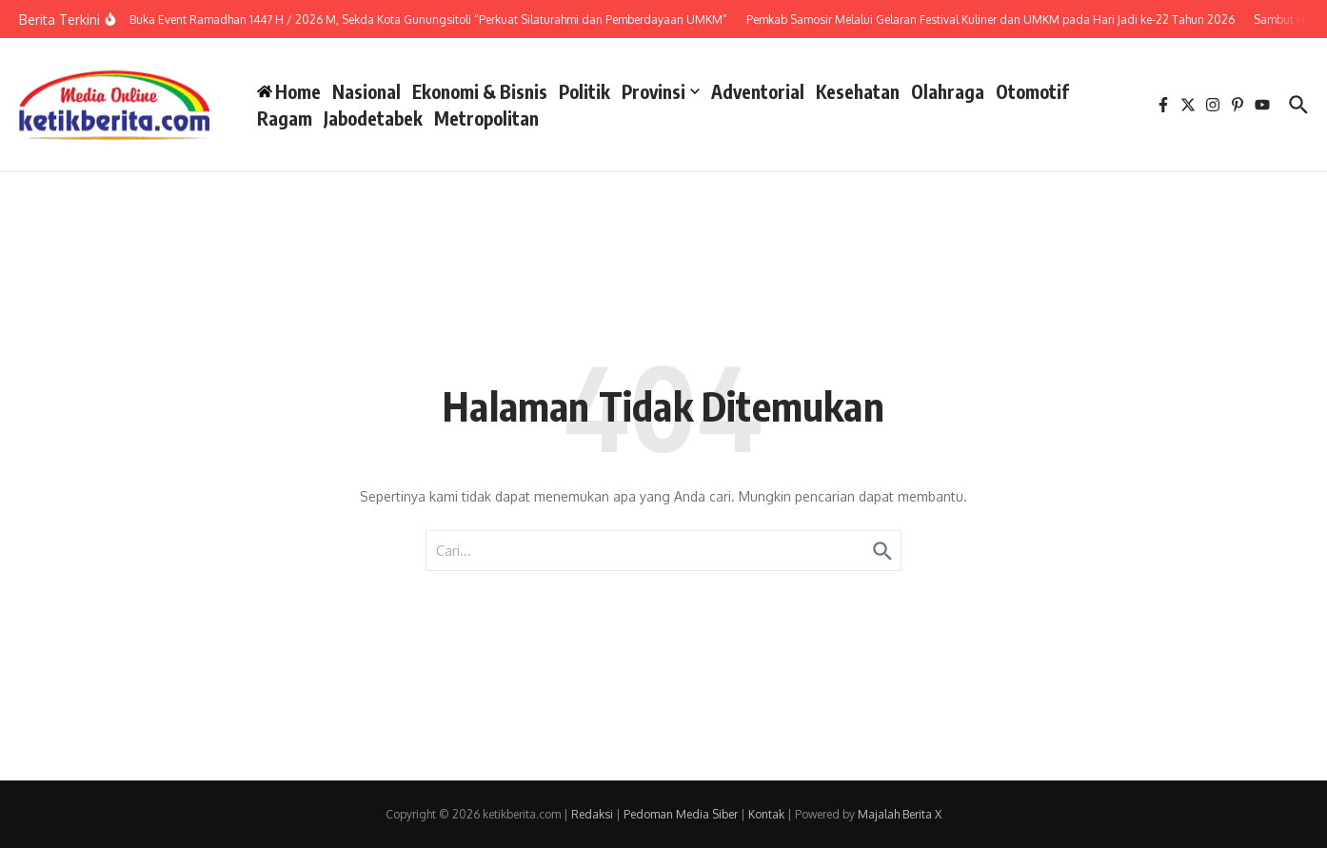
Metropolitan (486, 118)
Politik (584, 91)
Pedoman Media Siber (681, 814)
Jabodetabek (373, 118)
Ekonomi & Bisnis (479, 91)
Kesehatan (858, 91)
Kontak (766, 814)
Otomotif (1032, 91)
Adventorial (757, 91)
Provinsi (661, 91)
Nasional (366, 91)
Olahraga (947, 91)
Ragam (284, 118)
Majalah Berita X (899, 814)
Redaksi (592, 814)
